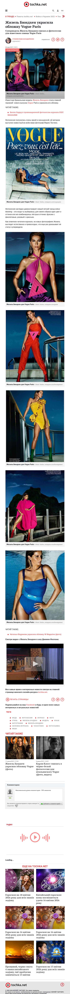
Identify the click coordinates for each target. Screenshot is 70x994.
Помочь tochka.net (25, 16)
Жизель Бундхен (30, 720)
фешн (14, 729)
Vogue (56, 720)
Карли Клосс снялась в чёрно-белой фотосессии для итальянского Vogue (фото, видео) (49, 769)
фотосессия (27, 718)
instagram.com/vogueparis (53, 202)
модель (45, 720)
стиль (14, 720)
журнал (40, 718)
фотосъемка (54, 726)
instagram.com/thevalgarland (53, 384)
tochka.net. (43, 692)
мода (14, 718)
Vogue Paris (39, 726)
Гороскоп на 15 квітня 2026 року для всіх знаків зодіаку (50, 969)
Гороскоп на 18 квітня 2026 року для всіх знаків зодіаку (19, 897)
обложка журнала (20, 726)
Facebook (30, 705)
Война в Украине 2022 (45, 16)
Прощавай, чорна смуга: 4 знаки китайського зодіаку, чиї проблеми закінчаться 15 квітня (19, 970)
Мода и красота (12, 50)
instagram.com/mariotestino (15, 96)
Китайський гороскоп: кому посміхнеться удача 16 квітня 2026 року (49, 899)
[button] (58, 10)
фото (51, 718)
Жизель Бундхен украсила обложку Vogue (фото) (19, 766)
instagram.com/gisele (51, 304)
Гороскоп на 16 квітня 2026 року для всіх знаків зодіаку (19, 935)
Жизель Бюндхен (35, 723)
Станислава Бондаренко (23, 39)
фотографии (17, 723)
